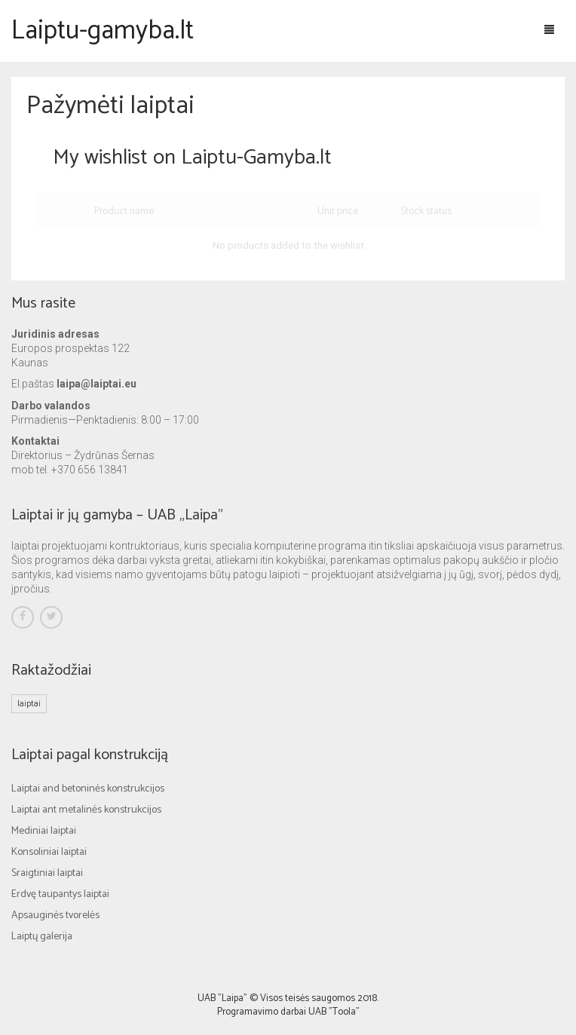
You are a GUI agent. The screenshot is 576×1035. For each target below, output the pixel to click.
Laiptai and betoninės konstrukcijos (87, 789)
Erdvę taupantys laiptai (60, 894)
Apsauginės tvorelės (55, 915)
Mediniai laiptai (43, 831)
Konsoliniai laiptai (49, 852)
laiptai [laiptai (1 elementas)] (29, 704)
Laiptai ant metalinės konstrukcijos (86, 810)
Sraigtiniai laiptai (47, 873)
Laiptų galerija (41, 936)
